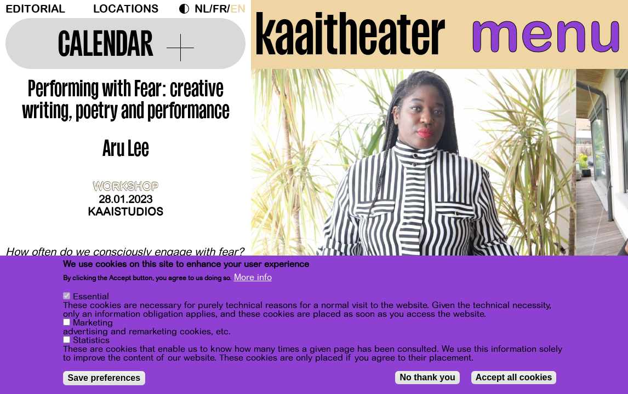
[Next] (601, 177)
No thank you (427, 378)
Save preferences (104, 378)
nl (202, 9)
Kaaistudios (125, 212)
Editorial (35, 9)
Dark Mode (187, 9)
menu (546, 33)
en (238, 9)
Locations (125, 9)
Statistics (91, 340)
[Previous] (278, 177)
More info (253, 278)
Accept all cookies (514, 378)
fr (220, 9)
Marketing (93, 323)
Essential (91, 297)
